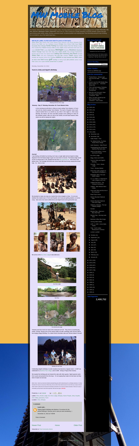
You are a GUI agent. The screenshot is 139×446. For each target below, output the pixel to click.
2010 (90, 262)
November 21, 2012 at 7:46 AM (46, 413)
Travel (71, 55)
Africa (33, 42)
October (93, 235)
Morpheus (72, 50)
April (92, 250)
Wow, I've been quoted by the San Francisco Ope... (97, 98)
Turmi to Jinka (57, 151)
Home (57, 425)
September (94, 237)
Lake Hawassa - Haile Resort (98, 145)
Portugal (72, 51)
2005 (90, 275)
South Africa (43, 55)
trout (55, 61)
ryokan (36, 61)
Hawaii (44, 47)
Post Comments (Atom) (46, 429)
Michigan (59, 50)
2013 (90, 129)
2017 (90, 119)
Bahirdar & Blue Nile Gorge (98, 219)
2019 (90, 114)
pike (68, 59)
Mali (49, 50)
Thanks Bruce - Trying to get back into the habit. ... (97, 77)
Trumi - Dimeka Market (96, 168)
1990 (90, 292)
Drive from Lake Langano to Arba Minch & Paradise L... (98, 171)
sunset (51, 61)
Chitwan (69, 44)
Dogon (76, 44)
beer (76, 57)
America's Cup (65, 42)
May (92, 247)
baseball (69, 57)
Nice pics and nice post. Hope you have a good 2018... (97, 93)
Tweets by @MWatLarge (94, 71)
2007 (90, 270)
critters (80, 57)
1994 (90, 289)
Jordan (65, 47)
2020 (90, 112)
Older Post (78, 425)
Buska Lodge (43, 395)
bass (73, 57)
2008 (90, 267)
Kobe (75, 47)
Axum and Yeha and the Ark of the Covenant (98, 191)
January (93, 257)
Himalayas (49, 47)
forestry (46, 59)
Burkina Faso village (46, 370)
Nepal (43, 51)
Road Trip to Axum (95, 194)
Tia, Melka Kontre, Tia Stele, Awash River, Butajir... (98, 141)
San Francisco (64, 53)
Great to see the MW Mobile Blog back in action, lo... (98, 82)
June (92, 245)
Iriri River (57, 47)
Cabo (40, 44)
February (93, 254)
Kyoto (78, 47)
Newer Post (36, 425)
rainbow (76, 59)
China (65, 44)
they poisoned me (64, 159)
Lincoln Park (39, 50)
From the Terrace (73, 46)
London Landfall (94, 232)
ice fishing (60, 59)
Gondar (92, 209)
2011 (90, 260)
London (46, 50)
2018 (90, 117)
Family (48, 46)
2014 (90, 127)
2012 (90, 132)
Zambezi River (47, 57)
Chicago (60, 44)
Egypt (80, 44)
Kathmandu (70, 47)
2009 (90, 265)
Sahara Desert (50, 53)
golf (50, 59)
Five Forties (60, 46)
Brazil (80, 42)
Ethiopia (43, 46)
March (93, 252)
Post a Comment (40, 417)
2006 (90, 272)
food (42, 59)
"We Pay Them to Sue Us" (100, 57)
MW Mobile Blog (66, 15)
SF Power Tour (42, 53)
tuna (57, 61)
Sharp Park (36, 55)
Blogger (77, 440)
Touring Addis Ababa (96, 221)
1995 (90, 287)
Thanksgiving (50, 55)
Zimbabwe (53, 57)
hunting (55, 59)
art (62, 57)
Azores (71, 42)
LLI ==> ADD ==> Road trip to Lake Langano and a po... (98, 179)
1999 (90, 282)
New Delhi (48, 51)
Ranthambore (78, 51)
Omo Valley (35, 397)
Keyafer (77, 395)
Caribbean (50, 44)
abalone (58, 57)
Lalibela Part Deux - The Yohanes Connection (97, 183)
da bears (34, 59)
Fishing (53, 46)
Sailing (56, 53)
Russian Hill (35, 53)
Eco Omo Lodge (45, 254)
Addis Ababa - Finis (95, 138)
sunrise (47, 61)
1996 (90, 284)
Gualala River (38, 47)
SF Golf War (102, 51)
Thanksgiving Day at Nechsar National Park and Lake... (98, 148)
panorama (42, 397)
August (93, 240)
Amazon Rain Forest (47, 42)
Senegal (80, 53)
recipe (80, 59)
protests (72, 59)
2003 (90, 277)
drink (38, 59)
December (94, 134)
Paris (68, 51)
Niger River (55, 51)
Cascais (56, 44)
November (94, 136)
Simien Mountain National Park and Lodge (97, 201)
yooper (61, 61)
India (53, 47)
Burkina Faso (35, 44)
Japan (61, 47)
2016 (90, 122)
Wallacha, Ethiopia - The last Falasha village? (98, 205)
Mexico (53, 50)
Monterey (66, 50)
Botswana (76, 42)
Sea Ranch (73, 53)
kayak (64, 59)
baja (65, 57)
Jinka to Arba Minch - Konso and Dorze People (98, 152)
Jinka (73, 395)
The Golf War (58, 55)
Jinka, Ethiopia (41, 400)
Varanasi (41, 57)
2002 (90, 280)
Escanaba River (36, 46)
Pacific (65, 51)
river (33, 61)
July (92, 242)
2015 (90, 124)
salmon (40, 61)
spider (43, 61)
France (65, 46)
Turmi (46, 397)
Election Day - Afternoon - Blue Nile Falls (97, 212)
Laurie (39, 407)
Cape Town (45, 44)
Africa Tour (39, 42)
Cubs (73, 44)
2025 (90, 107)
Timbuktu (65, 55)
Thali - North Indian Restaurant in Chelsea (97, 228)
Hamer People (67, 395)
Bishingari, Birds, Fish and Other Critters (97, 175)
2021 (90, 110)
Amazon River (57, 42)
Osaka (60, 51)
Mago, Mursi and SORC (97, 158)
